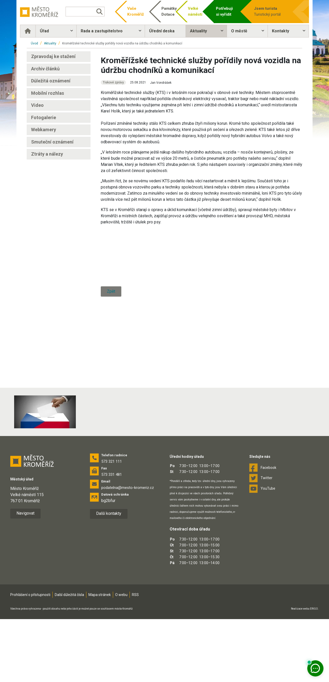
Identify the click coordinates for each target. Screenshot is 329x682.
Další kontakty (108, 576)
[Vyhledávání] (88, 11)
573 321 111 (111, 524)
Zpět (111, 416)
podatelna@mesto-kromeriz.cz (127, 550)
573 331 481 (111, 537)
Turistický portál (267, 11)
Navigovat (25, 576)
